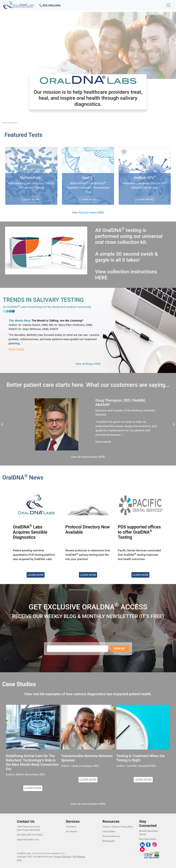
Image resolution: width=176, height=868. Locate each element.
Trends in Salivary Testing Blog (117, 826)
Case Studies (108, 831)
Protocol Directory (111, 836)
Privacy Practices (62, 856)
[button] (50, 5)
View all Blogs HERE (88, 364)
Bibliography (108, 841)
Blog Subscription (147, 839)
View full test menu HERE (88, 212)
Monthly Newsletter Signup (148, 833)
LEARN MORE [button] (35, 574)
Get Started (71, 831)
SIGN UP (119, 648)
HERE (101, 278)
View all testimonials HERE (88, 457)
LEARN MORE (33, 788)
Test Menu (71, 826)
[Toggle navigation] (168, 5)
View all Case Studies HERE (88, 804)
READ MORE (16, 349)
